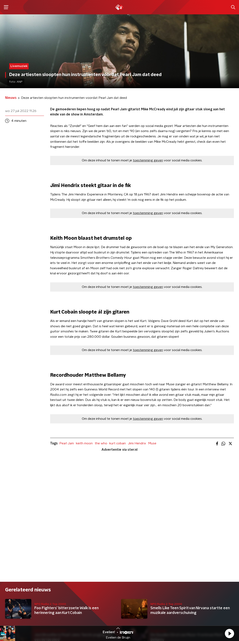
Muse (152, 443)
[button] (229, 633)
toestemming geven (148, 160)
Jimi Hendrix (137, 443)
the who (101, 443)
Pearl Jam (66, 443)
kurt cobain (117, 443)
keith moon (84, 443)
